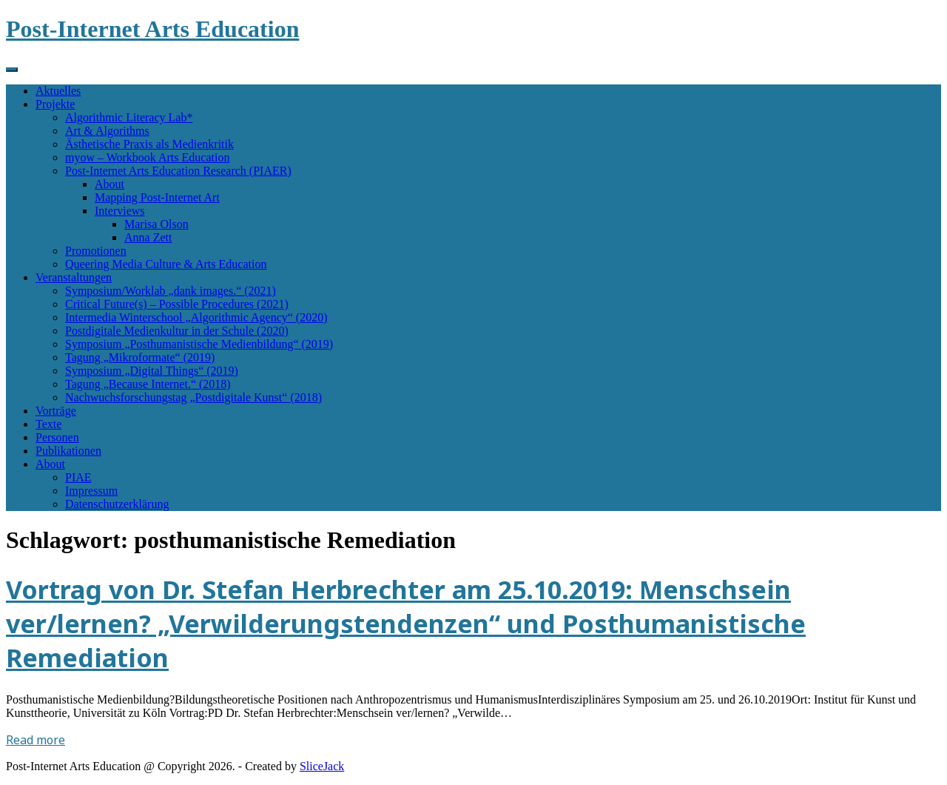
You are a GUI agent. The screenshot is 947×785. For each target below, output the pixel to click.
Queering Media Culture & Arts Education (165, 264)
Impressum (91, 490)
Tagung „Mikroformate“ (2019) (140, 357)
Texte (48, 424)
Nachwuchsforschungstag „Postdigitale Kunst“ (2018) (193, 397)
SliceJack (322, 766)
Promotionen (96, 250)
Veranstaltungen (74, 277)
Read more (35, 740)
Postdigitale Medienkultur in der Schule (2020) (177, 330)
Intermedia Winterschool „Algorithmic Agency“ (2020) (196, 317)
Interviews (120, 210)
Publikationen (68, 450)
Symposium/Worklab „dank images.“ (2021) (170, 290)
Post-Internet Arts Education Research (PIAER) (178, 170)
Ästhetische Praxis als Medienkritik (149, 144)
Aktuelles (58, 90)
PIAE (78, 477)
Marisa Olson (156, 224)
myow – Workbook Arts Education (147, 157)
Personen (57, 437)
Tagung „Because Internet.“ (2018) (148, 384)
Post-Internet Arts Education (152, 29)
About (109, 184)
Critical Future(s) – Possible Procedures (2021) (177, 304)
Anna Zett (148, 237)
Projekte (55, 104)
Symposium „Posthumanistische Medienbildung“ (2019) (199, 344)
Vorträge (56, 410)
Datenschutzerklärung (117, 504)
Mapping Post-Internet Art (157, 197)
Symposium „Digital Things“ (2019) (151, 370)
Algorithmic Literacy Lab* (128, 117)
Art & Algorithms (107, 130)
